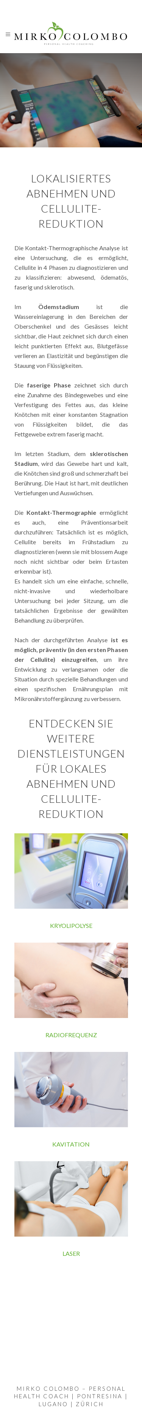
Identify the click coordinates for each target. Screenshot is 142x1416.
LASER (71, 1253)
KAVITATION (71, 1144)
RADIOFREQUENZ (71, 1034)
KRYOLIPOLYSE (71, 925)
